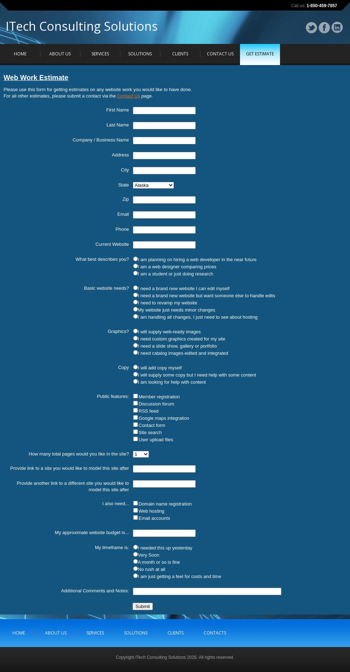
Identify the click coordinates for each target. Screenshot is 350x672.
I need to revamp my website (167, 302)
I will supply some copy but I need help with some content (197, 375)
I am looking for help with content (172, 382)
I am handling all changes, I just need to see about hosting (198, 317)
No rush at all (151, 569)
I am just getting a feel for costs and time (179, 576)
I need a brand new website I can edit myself (184, 288)
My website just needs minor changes (176, 310)
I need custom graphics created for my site (181, 339)
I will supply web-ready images (169, 331)
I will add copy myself (160, 367)
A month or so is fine (159, 562)
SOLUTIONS (140, 54)
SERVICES (100, 54)
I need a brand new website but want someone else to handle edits (206, 295)
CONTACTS (215, 633)
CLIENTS (180, 54)
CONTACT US (220, 54)
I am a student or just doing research (175, 274)
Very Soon (148, 555)
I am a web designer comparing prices (177, 266)
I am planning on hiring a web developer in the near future (197, 259)
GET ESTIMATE (260, 54)
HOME (20, 54)
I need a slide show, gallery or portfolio (177, 346)
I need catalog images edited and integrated (183, 353)
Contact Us (128, 96)
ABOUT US (60, 54)
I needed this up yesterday (165, 548)
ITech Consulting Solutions (82, 28)
